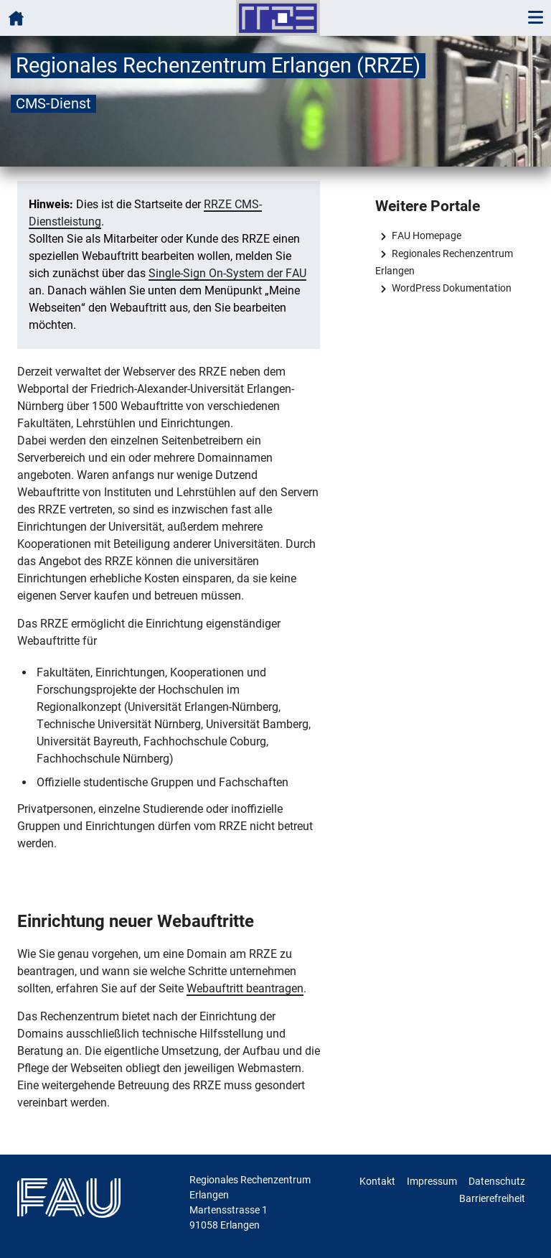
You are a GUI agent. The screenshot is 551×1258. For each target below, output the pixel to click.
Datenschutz (496, 1181)
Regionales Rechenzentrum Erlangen (443, 262)
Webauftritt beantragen (245, 988)
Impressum (432, 1181)
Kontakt (377, 1181)
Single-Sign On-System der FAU (227, 273)
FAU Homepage (426, 235)
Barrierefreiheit (492, 1198)
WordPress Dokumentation (452, 288)
